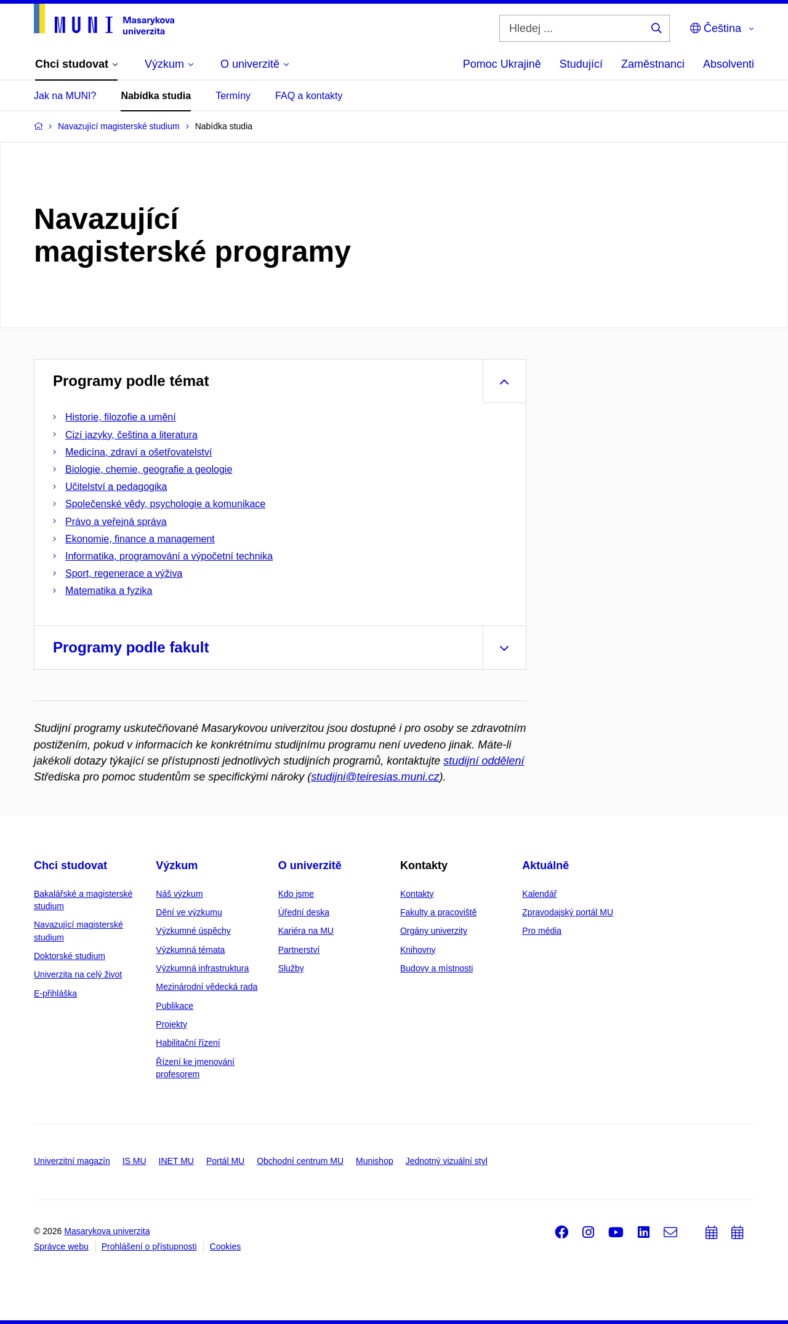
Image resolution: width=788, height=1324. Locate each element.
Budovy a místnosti (436, 968)
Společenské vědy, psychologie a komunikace (165, 504)
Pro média (541, 931)
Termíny (233, 95)
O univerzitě (310, 865)
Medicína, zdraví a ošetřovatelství (138, 452)
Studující (581, 64)
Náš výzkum (179, 894)
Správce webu (61, 1246)
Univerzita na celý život (78, 974)
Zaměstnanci (653, 64)
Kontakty (416, 894)
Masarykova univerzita (107, 1231)
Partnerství (299, 950)
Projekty (171, 1024)
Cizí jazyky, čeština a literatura (131, 435)
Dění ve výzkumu (189, 912)
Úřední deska (303, 912)
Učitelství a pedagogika (116, 486)
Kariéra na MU (306, 931)
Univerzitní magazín (72, 1161)
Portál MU (225, 1161)
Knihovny (418, 950)
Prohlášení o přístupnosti (149, 1246)
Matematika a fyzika (108, 590)
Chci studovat (70, 865)
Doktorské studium (69, 956)
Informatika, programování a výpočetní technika (169, 556)
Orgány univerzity (433, 931)
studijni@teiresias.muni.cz (375, 777)
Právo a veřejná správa (116, 521)
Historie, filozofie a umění (120, 417)
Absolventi (728, 64)
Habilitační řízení (188, 1043)
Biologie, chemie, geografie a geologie (148, 469)
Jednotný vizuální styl (447, 1161)
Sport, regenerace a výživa (123, 573)
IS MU (135, 1161)
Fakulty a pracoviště (438, 912)
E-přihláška (55, 993)
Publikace (174, 1006)
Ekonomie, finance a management (140, 539)
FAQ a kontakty (308, 95)
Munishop (374, 1161)
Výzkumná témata (190, 950)
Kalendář (539, 894)
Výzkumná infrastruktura (202, 968)
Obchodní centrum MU (300, 1161)
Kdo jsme (296, 894)
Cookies (225, 1246)
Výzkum (177, 865)
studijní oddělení (483, 761)
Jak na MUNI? (65, 95)
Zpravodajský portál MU (567, 912)
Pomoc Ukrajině (502, 64)
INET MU (176, 1161)
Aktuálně (545, 865)
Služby (291, 968)
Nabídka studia (156, 95)
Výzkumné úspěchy (193, 931)
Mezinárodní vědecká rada (206, 987)
